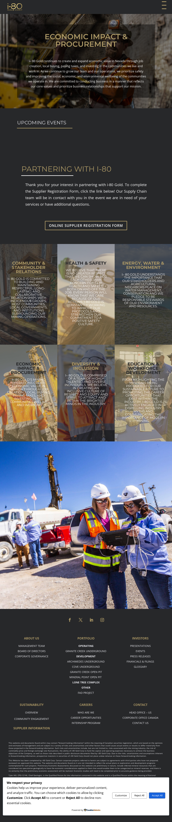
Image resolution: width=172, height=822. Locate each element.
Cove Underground (86, 666)
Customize (121, 795)
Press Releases (140, 656)
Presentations (140, 646)
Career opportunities (86, 717)
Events (140, 651)
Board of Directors (32, 651)
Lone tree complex (86, 682)
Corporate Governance (31, 656)
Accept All (157, 795)
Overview (31, 712)
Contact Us (140, 723)
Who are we (86, 712)
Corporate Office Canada (140, 717)
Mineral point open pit (85, 677)
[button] (163, 7)
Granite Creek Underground (86, 651)
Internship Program (86, 723)
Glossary (140, 666)
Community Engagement (31, 719)
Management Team (31, 646)
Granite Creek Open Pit (86, 672)
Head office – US (140, 712)
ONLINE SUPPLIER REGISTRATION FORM (86, 225)
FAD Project (86, 693)
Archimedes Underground (86, 661)
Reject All (139, 795)
